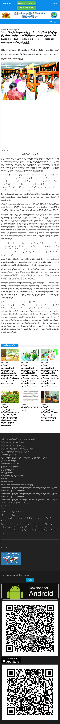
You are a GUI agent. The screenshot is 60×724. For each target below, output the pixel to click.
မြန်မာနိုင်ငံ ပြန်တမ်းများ (8, 460)
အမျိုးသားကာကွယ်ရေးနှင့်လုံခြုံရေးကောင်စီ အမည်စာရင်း (18, 439)
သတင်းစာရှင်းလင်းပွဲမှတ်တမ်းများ (11, 463)
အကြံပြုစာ (30, 579)
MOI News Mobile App (27, 3)
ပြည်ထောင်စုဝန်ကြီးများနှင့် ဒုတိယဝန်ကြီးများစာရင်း (17, 448)
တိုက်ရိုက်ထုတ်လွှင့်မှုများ (8, 515)
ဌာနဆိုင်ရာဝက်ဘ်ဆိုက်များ (9, 466)
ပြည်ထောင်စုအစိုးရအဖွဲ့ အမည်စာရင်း (12, 442)
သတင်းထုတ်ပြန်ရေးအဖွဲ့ (8, 454)
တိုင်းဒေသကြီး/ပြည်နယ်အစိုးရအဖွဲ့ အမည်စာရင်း (15, 451)
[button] (30, 81)
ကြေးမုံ (3, 509)
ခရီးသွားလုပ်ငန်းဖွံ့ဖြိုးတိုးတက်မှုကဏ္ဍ (12, 475)
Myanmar (7, 3)
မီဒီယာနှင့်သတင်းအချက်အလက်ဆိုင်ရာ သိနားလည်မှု (17, 485)
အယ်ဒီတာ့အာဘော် (7, 482)
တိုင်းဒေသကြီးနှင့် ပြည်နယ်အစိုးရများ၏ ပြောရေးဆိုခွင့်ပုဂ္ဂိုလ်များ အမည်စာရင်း (24, 457)
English (55, 3)
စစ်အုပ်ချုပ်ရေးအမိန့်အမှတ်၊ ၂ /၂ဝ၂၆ (29, 408)
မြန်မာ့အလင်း (5, 506)
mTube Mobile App (27, 7)
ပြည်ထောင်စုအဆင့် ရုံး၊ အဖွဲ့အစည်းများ (13, 445)
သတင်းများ (12, 29)
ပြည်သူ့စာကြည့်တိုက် (7, 469)
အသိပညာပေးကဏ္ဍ (7, 472)
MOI (11, 575)
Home (3, 29)
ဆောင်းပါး (4, 478)
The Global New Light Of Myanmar (12, 512)
